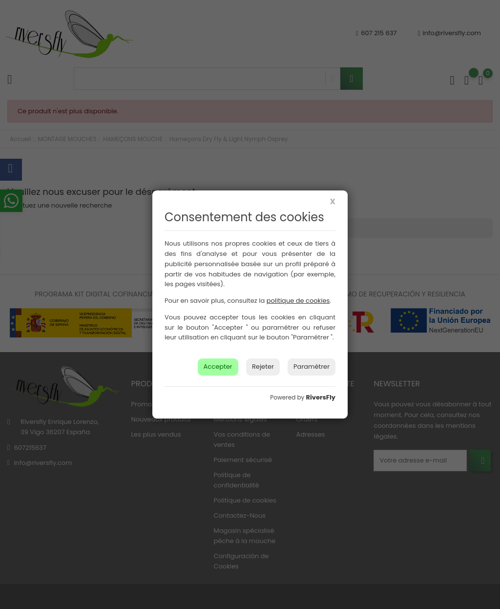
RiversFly (320, 397)
